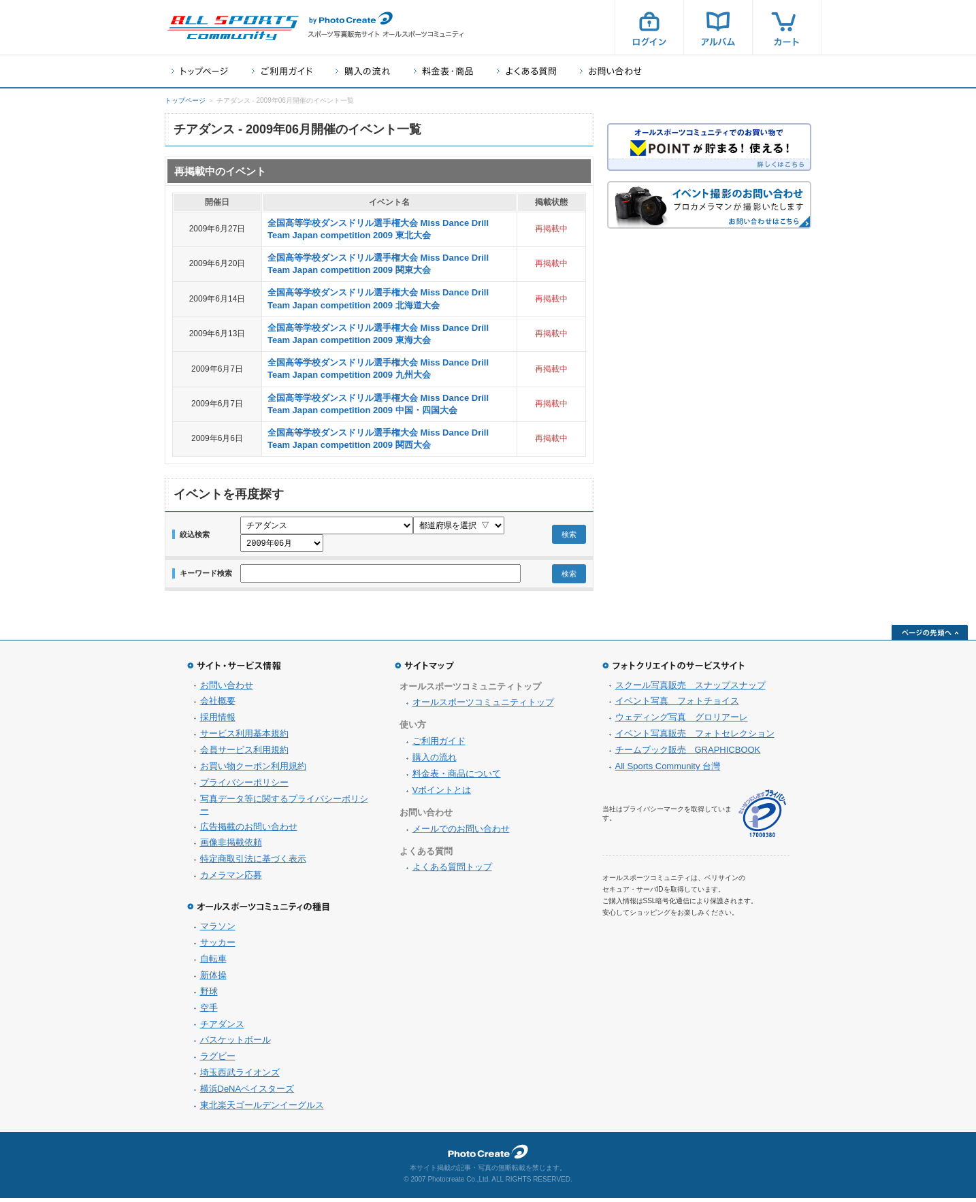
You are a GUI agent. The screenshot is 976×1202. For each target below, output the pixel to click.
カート (787, 27)
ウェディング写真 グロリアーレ (681, 721)
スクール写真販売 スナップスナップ (690, 689)
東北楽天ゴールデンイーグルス (262, 1109)
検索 (569, 536)
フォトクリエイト (488, 1155)
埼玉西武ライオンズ (240, 1076)
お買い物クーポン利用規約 (253, 770)
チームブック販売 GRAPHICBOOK (688, 754)
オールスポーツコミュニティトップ (483, 706)
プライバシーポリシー (244, 786)
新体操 (213, 979)
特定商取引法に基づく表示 (253, 863)
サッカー (217, 946)
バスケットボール (235, 1044)
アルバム (718, 27)
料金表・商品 (443, 71)
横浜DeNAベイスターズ (247, 1093)
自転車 (213, 963)
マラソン (217, 930)
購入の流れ (362, 71)
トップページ (199, 71)
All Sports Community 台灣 (668, 770)
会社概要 (217, 705)
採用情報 (217, 721)
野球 (209, 995)
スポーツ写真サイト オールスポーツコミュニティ (233, 28)
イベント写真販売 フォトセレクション (695, 737)
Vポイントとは (442, 794)
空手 (209, 1012)
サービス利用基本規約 (244, 737)
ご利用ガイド (281, 71)
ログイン (649, 27)
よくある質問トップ (452, 871)
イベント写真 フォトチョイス (677, 705)
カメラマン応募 (231, 879)
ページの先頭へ (930, 636)
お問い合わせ (610, 71)
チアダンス (222, 1028)
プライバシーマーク (762, 818)
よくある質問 (526, 71)
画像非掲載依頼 (231, 846)
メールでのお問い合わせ (461, 833)
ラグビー (217, 1060)
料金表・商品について (456, 778)
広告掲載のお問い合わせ (248, 831)
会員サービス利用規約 (244, 754)
